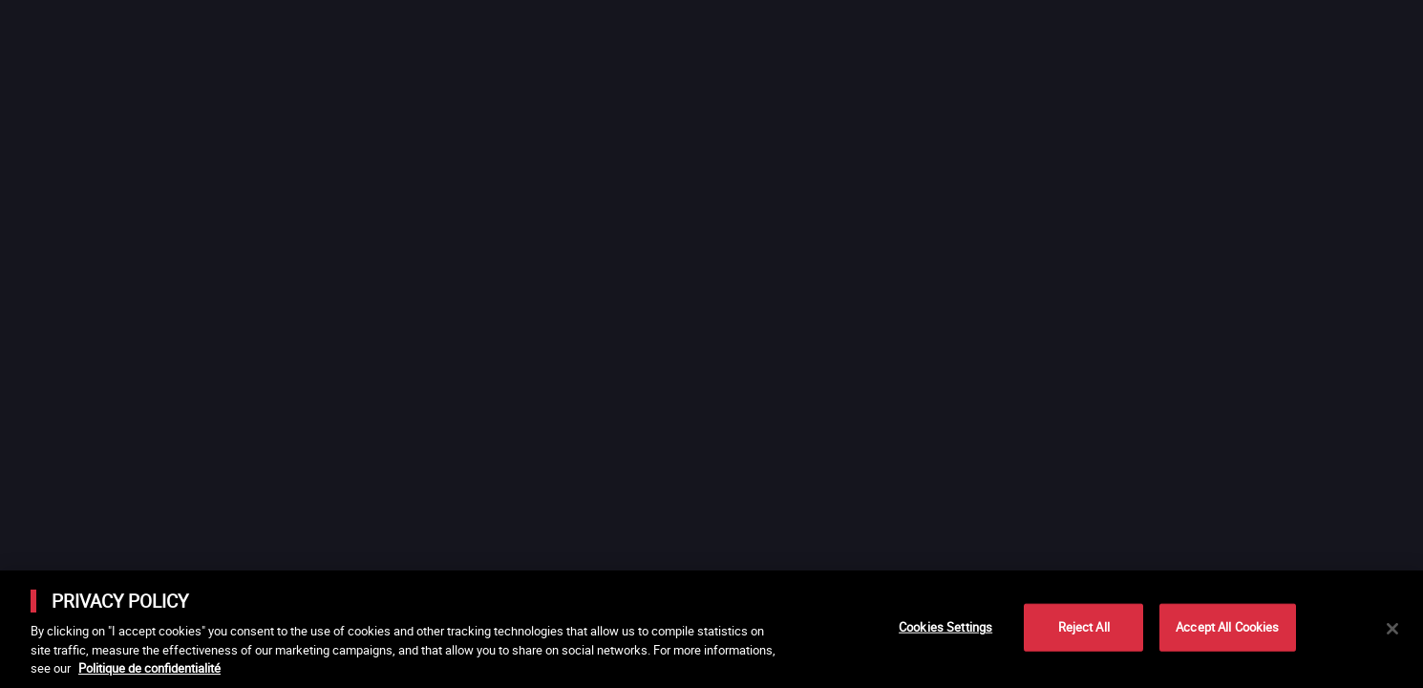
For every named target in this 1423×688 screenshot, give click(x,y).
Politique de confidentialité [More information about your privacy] (149, 668)
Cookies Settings (945, 626)
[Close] (1392, 629)
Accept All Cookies (1227, 626)
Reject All (1084, 626)
